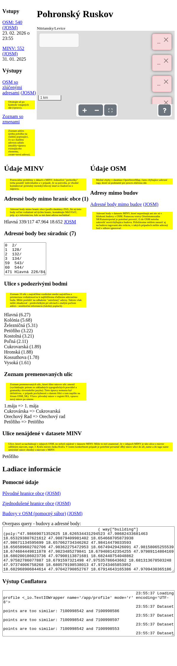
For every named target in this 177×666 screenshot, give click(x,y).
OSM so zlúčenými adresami (12, 87)
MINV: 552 (13, 48)
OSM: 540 (12, 22)
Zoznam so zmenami (12, 119)
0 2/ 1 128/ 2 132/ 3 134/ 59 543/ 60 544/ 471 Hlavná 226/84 (25, 261)
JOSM (70, 221)
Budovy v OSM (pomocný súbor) (34, 519)
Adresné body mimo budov (116, 204)
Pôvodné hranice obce (23, 499)
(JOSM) (10, 27)
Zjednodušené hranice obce (28, 509)
